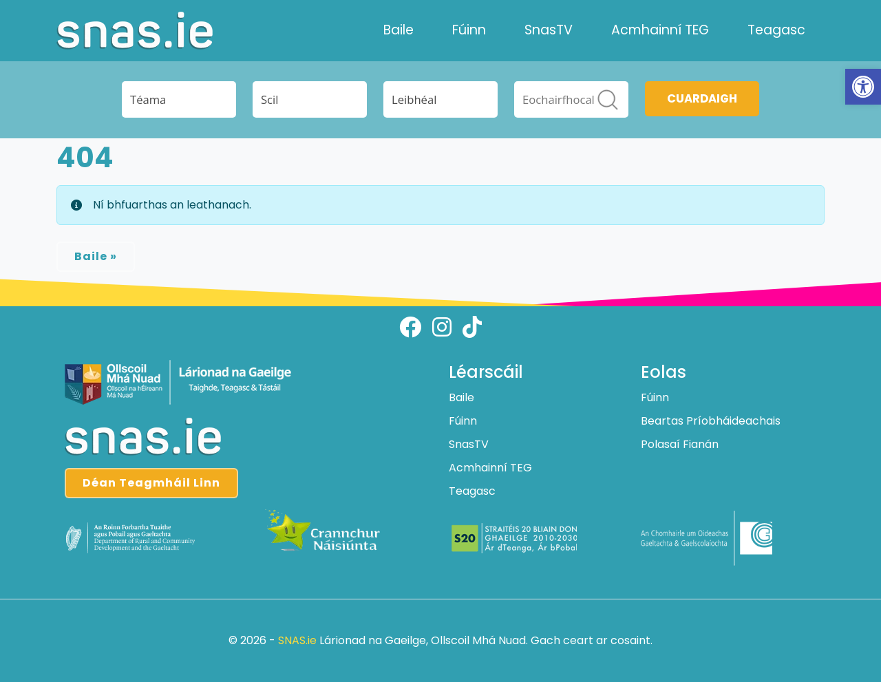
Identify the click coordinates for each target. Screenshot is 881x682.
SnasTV (548, 30)
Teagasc (776, 30)
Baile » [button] (95, 256)
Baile (398, 30)
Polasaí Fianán (680, 444)
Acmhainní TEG (660, 30)
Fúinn (469, 30)
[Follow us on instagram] (442, 326)
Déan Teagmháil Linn (151, 483)
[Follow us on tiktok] (472, 326)
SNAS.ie (297, 640)
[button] (863, 87)
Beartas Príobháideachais (711, 421)
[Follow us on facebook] (410, 326)
